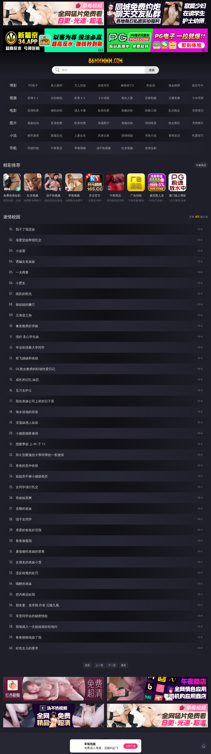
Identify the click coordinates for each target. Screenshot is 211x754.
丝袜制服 (150, 98)
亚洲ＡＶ (33, 98)
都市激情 (33, 135)
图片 (13, 122)
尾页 (123, 665)
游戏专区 (103, 85)
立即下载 (131, 746)
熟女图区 (174, 123)
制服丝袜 (127, 110)
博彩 (13, 85)
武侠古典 (103, 135)
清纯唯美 (150, 123)
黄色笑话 (174, 135)
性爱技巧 (198, 135)
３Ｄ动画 (103, 98)
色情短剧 (150, 148)
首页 (87, 665)
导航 (13, 148)
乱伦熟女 (174, 110)
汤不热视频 (103, 148)
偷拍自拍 (56, 110)
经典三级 (150, 110)
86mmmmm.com (105, 60)
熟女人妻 (127, 98)
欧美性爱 (103, 110)
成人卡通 (80, 110)
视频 (13, 97)
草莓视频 (80, 148)
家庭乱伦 (56, 135)
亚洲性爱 (33, 110)
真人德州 (56, 85)
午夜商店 (56, 148)
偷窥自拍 (33, 123)
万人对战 (80, 85)
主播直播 (174, 98)
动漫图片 (103, 123)
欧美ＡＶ (80, 98)
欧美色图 (80, 123)
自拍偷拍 (56, 98)
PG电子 (33, 85)
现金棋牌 (174, 85)
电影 (13, 110)
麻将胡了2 (127, 85)
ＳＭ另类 (198, 98)
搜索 (152, 70)
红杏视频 (127, 148)
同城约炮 (33, 148)
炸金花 (150, 85)
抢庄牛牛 (198, 85)
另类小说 (150, 135)
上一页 (99, 665)
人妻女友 (80, 135)
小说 (13, 135)
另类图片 (198, 123)
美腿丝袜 (127, 123)
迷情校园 (127, 135)
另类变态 (198, 110)
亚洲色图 (56, 123)
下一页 (112, 665)
